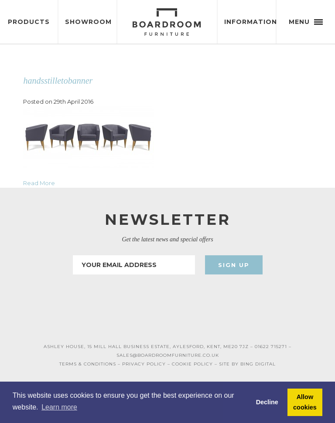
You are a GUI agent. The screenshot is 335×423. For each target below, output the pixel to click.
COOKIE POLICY (192, 364)
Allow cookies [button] (305, 402)
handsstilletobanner (57, 80)
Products (29, 22)
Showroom (88, 22)
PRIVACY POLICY (144, 364)
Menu (306, 22)
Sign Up (234, 264)
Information (250, 22)
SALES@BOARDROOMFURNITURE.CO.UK (167, 355)
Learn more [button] (59, 407)
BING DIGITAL (258, 364)
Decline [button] (267, 402)
